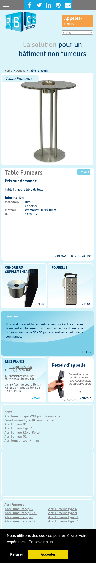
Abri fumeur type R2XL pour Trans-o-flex (33, 416)
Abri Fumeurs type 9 (62, 513)
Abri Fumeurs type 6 (62, 509)
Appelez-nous (73, 21)
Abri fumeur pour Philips (21, 440)
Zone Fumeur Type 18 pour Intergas (29, 420)
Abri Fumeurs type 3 (19, 517)
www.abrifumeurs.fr (21, 378)
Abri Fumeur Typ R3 (18, 428)
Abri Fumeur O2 (15, 436)
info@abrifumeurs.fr (21, 375)
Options (20, 70)
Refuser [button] (16, 554)
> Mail (36, 398)
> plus (39, 304)
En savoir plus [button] (41, 542)
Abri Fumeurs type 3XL (21, 521)
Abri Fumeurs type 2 (19, 509)
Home (8, 70)
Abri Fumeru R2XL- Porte (22, 432)
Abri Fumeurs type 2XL (21, 513)
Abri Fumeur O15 (16, 424)
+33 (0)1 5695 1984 (20, 367)
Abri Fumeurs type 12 (63, 517)
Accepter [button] (48, 554)
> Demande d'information (73, 256)
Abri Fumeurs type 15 (63, 521)
